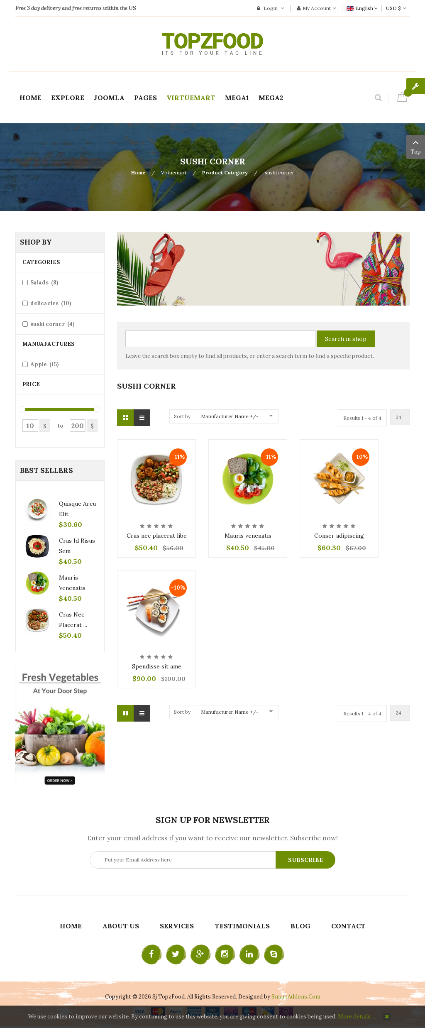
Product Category (225, 172)
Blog (300, 926)
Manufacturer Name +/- (230, 416)
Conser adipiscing (339, 535)
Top (415, 146)
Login (270, 8)
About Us (121, 926)
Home (138, 172)
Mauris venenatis (248, 535)
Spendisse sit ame (156, 666)
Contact (348, 926)
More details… (356, 1016)
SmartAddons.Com (295, 996)
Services (177, 926)
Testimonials (242, 926)
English (362, 8)
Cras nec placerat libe (157, 535)
